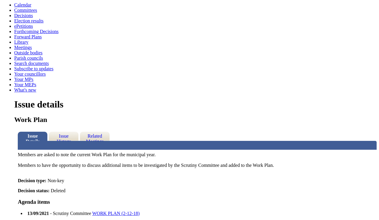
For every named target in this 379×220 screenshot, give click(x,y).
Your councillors (30, 73)
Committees (25, 10)
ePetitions (23, 26)
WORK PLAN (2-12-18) (116, 213)
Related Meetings (95, 137)
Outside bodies (28, 52)
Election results (29, 20)
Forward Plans (28, 36)
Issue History (64, 137)
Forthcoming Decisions (36, 31)
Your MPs (23, 79)
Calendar (22, 4)
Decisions (23, 15)
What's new (25, 89)
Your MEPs (25, 84)
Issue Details (33, 137)
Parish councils (28, 58)
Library (21, 42)
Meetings (23, 47)
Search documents (31, 63)
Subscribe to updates (33, 68)
